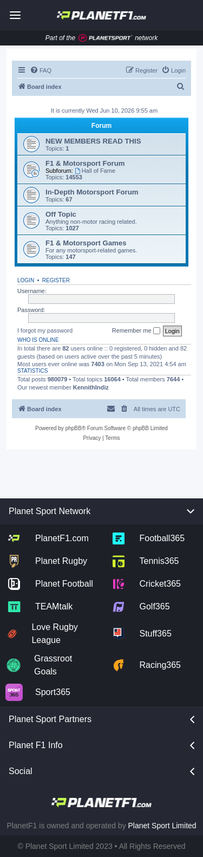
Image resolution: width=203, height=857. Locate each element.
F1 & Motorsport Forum (85, 163)
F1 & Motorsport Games (85, 243)
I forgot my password (45, 330)
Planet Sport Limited (162, 825)
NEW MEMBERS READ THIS (93, 141)
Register (56, 280)
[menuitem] (40, 70)
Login (25, 280)
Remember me (136, 331)
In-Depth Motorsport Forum (91, 192)
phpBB (74, 428)
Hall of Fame (95, 170)
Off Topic (60, 214)
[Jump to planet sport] (105, 38)
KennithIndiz (91, 387)
